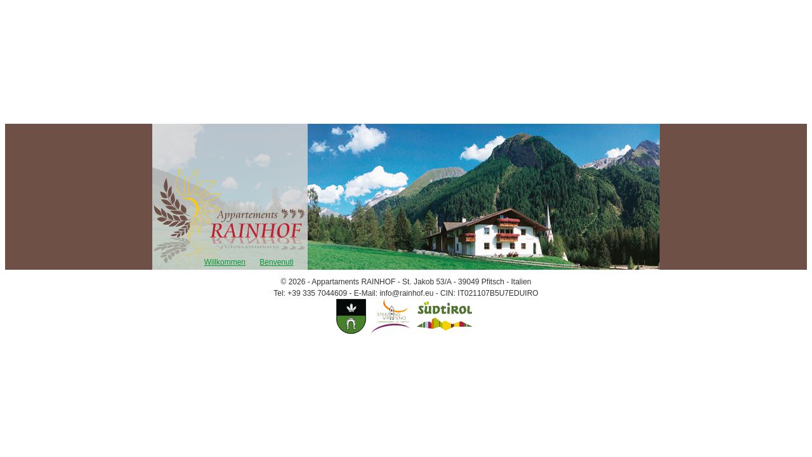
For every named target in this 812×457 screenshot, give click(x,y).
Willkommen (225, 262)
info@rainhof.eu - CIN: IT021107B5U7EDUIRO (458, 293)
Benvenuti (276, 262)
